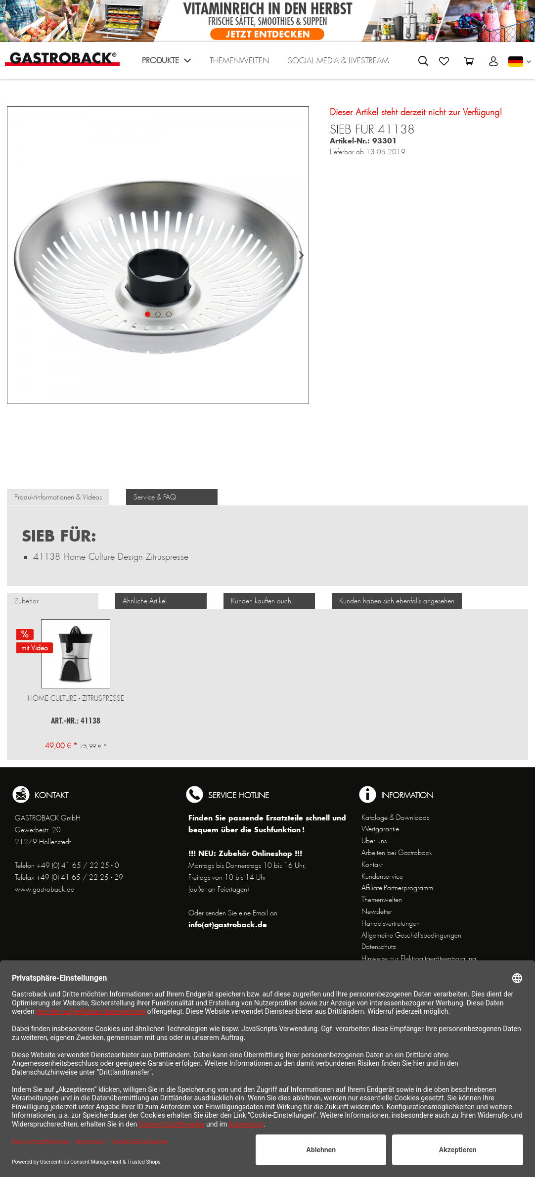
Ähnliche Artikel (145, 600)
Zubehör (26, 600)
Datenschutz (378, 946)
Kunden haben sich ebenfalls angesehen (396, 600)
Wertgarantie (380, 828)
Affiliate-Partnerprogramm (397, 887)
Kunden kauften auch (261, 600)
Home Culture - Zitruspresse (76, 698)
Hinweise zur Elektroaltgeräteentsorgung (418, 958)
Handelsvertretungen (390, 923)
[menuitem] (166, 63)
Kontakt (372, 864)
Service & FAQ (155, 497)
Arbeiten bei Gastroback (396, 852)
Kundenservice (382, 876)
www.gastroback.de (44, 889)
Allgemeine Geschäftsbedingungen (411, 935)
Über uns (374, 840)
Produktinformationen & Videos (58, 497)
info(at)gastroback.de (227, 924)
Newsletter (376, 911)
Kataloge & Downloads (395, 817)
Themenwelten (381, 899)
